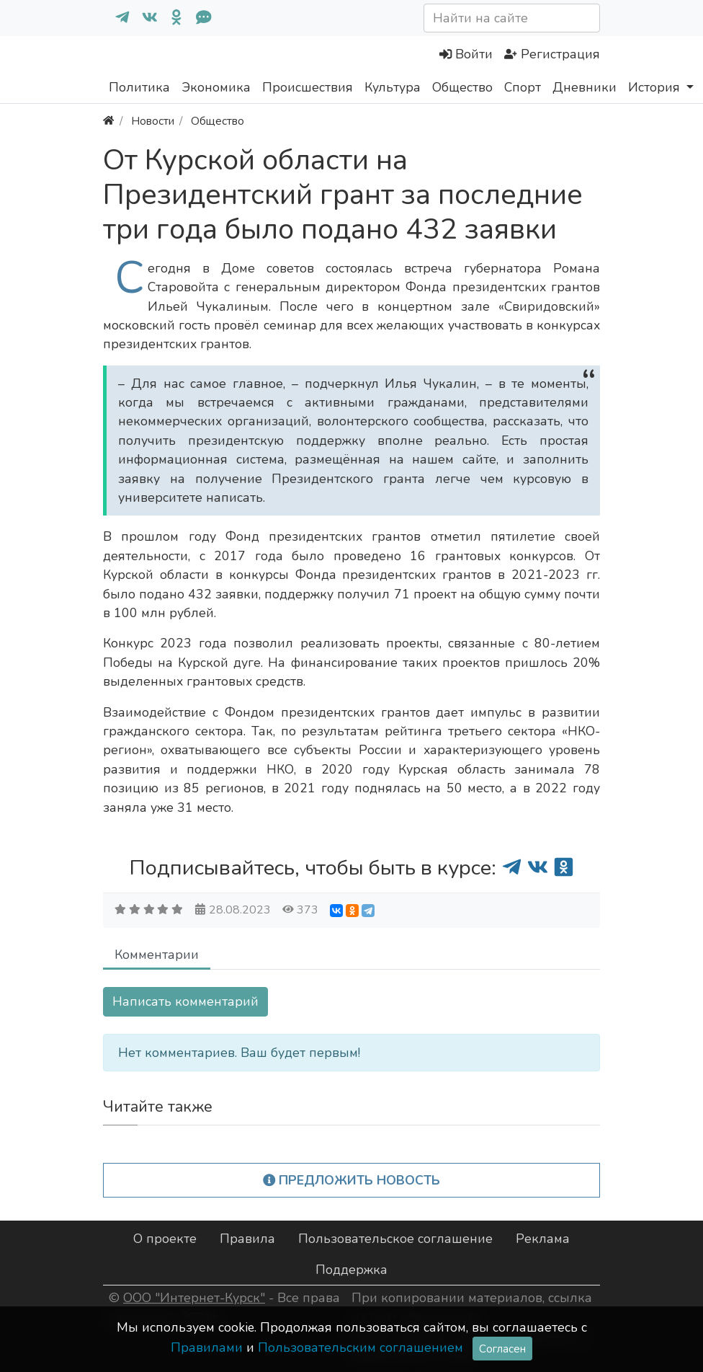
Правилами (207, 1347)
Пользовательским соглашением (360, 1347)
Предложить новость (352, 1180)
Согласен (502, 1348)
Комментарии (157, 954)
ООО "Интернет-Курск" (194, 1297)
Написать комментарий (185, 1001)
